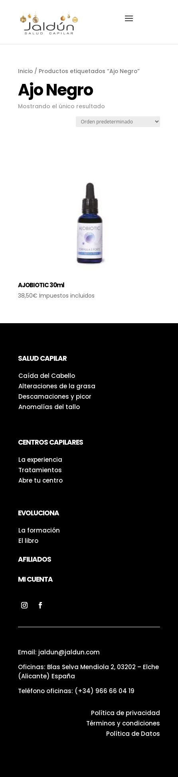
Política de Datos (133, 733)
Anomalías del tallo (49, 407)
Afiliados (34, 559)
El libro (28, 541)
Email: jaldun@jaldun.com (59, 652)
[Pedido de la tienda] (118, 121)
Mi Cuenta (35, 579)
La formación (39, 530)
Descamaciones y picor (54, 396)
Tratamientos (40, 470)
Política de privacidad (125, 713)
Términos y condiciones (123, 723)
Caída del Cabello (46, 376)
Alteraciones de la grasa (56, 386)
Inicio (25, 71)
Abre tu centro (40, 480)
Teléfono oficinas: (76, 691)
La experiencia (40, 459)
